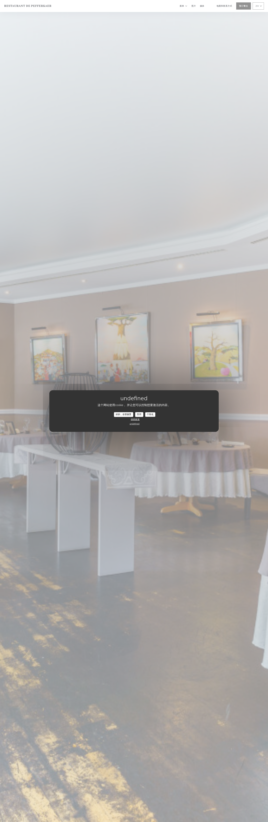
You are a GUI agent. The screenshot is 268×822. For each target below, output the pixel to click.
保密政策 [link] (135, 419)
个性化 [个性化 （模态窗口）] (150, 414)
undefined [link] (134, 423)
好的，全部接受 (123, 414)
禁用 (139, 414)
